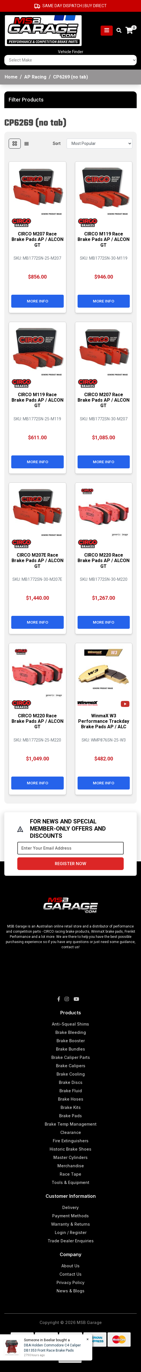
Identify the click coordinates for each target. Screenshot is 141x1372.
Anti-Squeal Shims (70, 1024)
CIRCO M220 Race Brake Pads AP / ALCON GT (103, 560)
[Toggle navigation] (107, 31)
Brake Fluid (70, 1090)
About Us (70, 1265)
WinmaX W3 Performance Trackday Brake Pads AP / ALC (103, 721)
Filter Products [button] (26, 100)
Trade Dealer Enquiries (71, 1240)
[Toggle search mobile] (117, 30)
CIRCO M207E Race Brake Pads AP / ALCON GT (37, 560)
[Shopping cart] (129, 30)
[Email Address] (70, 848)
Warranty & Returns (70, 1224)
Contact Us (70, 1274)
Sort (57, 143)
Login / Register (71, 1232)
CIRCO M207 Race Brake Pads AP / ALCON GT (37, 239)
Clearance (70, 1132)
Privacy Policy (70, 1282)
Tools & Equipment (70, 1182)
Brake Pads (70, 1115)
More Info (37, 301)
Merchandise (70, 1165)
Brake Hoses (70, 1099)
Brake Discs (70, 1082)
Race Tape (70, 1174)
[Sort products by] (99, 144)
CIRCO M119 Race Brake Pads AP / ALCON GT (103, 239)
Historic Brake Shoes (70, 1149)
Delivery (70, 1207)
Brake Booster (71, 1040)
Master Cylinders (70, 1157)
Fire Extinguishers (71, 1140)
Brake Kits (71, 1107)
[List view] (26, 144)
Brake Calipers (70, 1065)
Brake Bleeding (70, 1032)
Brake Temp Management (71, 1124)
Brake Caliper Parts (70, 1057)
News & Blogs (70, 1290)
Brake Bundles (70, 1049)
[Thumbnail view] (15, 144)
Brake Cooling (71, 1074)
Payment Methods (70, 1215)
